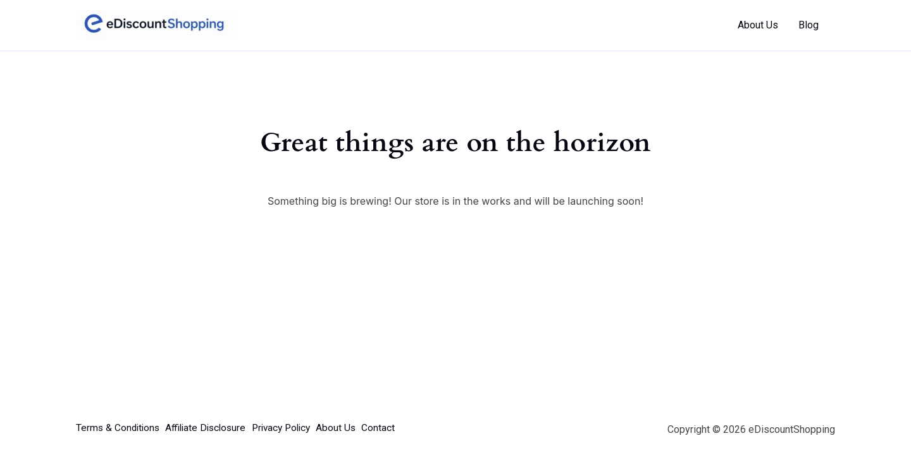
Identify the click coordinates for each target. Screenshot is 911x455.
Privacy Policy (298, 428)
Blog (808, 25)
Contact (408, 428)
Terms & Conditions (119, 428)
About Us (758, 25)
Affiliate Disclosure (215, 428)
